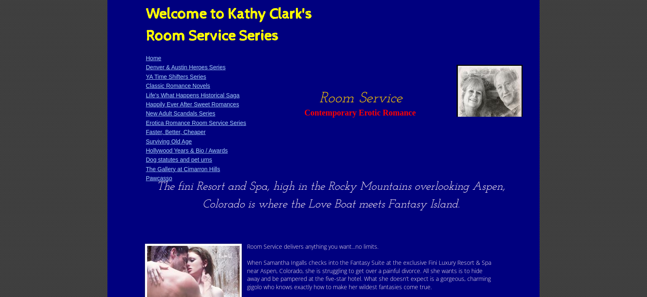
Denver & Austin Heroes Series (186, 67)
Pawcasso (159, 178)
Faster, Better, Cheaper (176, 132)
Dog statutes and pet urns (179, 159)
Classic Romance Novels (178, 85)
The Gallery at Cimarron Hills (183, 169)
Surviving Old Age (169, 141)
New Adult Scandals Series (180, 113)
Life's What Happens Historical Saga (193, 95)
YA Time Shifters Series (176, 76)
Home (153, 58)
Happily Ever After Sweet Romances (192, 104)
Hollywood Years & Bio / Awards (187, 150)
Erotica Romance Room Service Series (196, 123)
